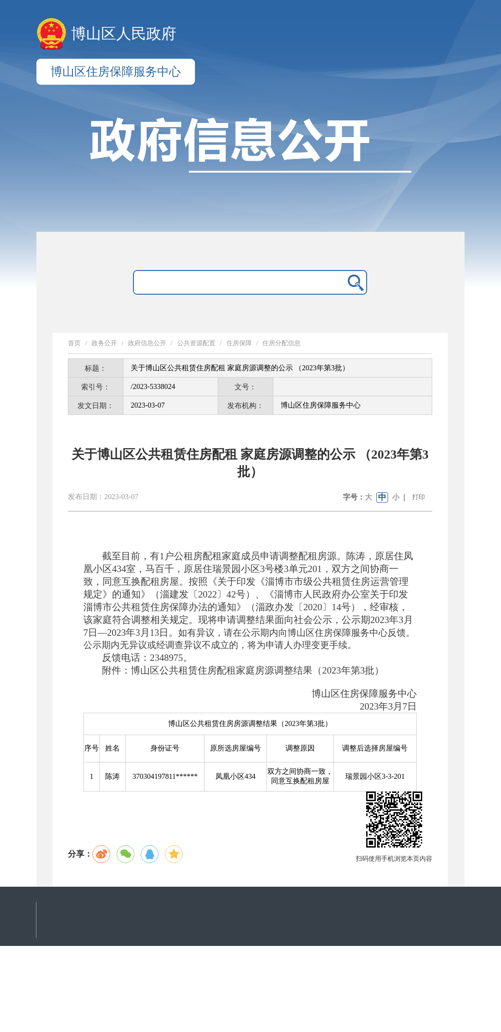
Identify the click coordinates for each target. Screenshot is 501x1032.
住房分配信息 (281, 343)
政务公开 (104, 343)
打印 (418, 497)
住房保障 (239, 343)
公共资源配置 (196, 343)
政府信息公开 (147, 343)
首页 (74, 343)
